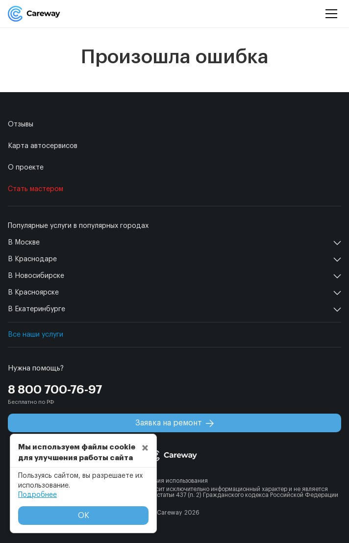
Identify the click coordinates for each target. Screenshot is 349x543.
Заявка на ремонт (174, 423)
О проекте (26, 167)
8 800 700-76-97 (55, 389)
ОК (83, 515)
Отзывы (20, 124)
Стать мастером (35, 189)
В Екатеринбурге (36, 309)
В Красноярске (33, 292)
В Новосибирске (36, 275)
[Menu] (331, 14)
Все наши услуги (35, 334)
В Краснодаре (32, 259)
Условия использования (174, 481)
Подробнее (37, 495)
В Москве (24, 242)
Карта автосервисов (42, 146)
